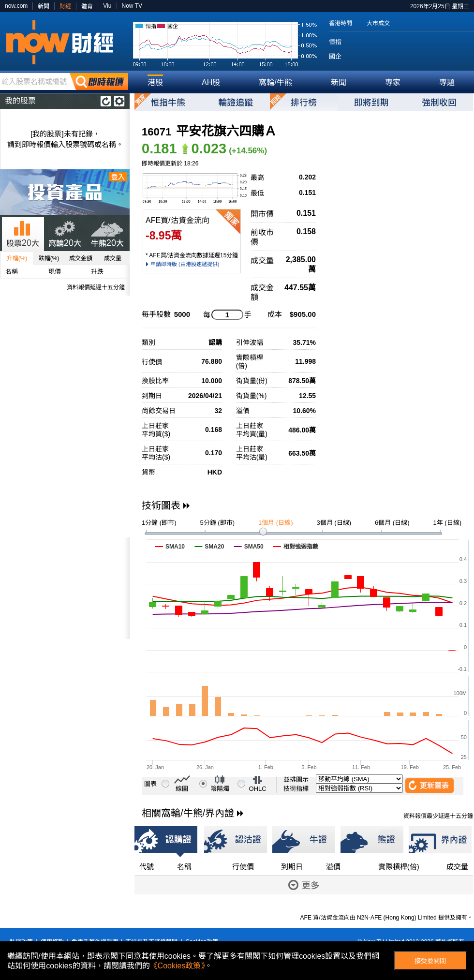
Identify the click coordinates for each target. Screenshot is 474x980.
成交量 (112, 258)
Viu (107, 5)
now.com (16, 5)
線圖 (182, 788)
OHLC (258, 788)
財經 (65, 6)
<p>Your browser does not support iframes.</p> (65, 588)
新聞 (43, 6)
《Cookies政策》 (177, 966)
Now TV (132, 5)
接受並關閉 (430, 961)
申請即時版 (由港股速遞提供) (184, 264)
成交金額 (80, 258)
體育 (87, 6)
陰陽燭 (219, 788)
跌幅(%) (49, 258)
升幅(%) (17, 258)
